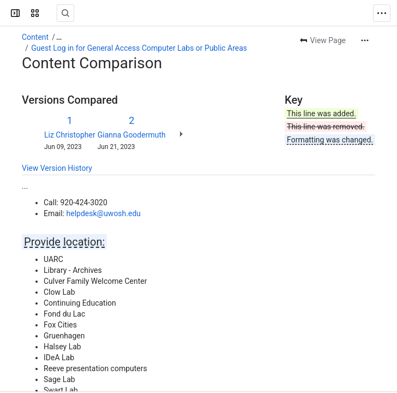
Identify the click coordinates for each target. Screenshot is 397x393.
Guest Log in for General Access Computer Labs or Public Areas (139, 48)
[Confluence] (50, 13)
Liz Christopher (69, 134)
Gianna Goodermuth (132, 134)
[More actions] (364, 40)
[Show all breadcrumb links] (59, 37)
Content (35, 37)
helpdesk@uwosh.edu (104, 213)
